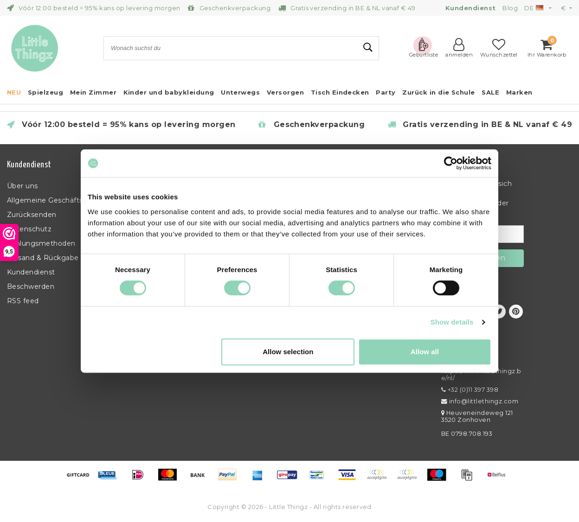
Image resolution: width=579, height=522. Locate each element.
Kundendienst (31, 272)
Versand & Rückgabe (43, 258)
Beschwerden (30, 286)
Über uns (22, 186)
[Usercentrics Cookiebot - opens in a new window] (450, 163)
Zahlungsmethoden (41, 243)
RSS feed (23, 301)
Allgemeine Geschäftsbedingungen (68, 200)
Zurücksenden (32, 214)
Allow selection (288, 352)
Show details (452, 322)
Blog (510, 8)
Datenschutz (29, 229)
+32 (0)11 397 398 (469, 389)
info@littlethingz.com (479, 401)
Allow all (425, 352)
